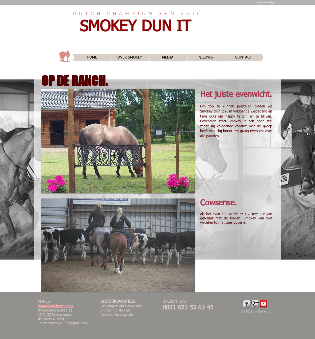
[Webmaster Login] (265, 2)
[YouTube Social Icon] (263, 303)
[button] (118, 141)
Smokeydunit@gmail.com (68, 323)
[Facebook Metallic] (246, 303)
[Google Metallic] (255, 303)
